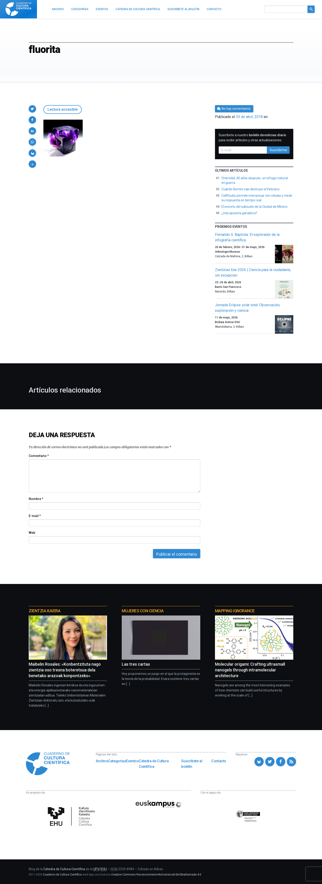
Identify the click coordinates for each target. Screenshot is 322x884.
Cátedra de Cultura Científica (154, 764)
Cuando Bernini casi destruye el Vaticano (250, 189)
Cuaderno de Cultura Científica (62, 874)
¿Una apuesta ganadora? (239, 213)
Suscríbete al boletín (191, 764)
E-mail (34, 516)
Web (32, 532)
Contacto (218, 761)
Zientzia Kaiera (44, 610)
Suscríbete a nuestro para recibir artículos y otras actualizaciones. (252, 137)
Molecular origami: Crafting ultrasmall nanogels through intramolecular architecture (250, 670)
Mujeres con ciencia (143, 610)
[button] (32, 109)
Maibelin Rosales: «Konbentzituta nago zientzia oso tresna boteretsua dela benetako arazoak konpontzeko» (65, 670)
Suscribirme (278, 150)
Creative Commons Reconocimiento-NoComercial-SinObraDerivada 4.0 (156, 874)
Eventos (132, 761)
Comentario (39, 456)
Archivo (102, 761)
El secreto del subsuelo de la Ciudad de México (254, 206)
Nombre (36, 499)
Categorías (117, 761)
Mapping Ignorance (235, 610)
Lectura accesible (63, 109)
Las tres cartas (136, 664)
